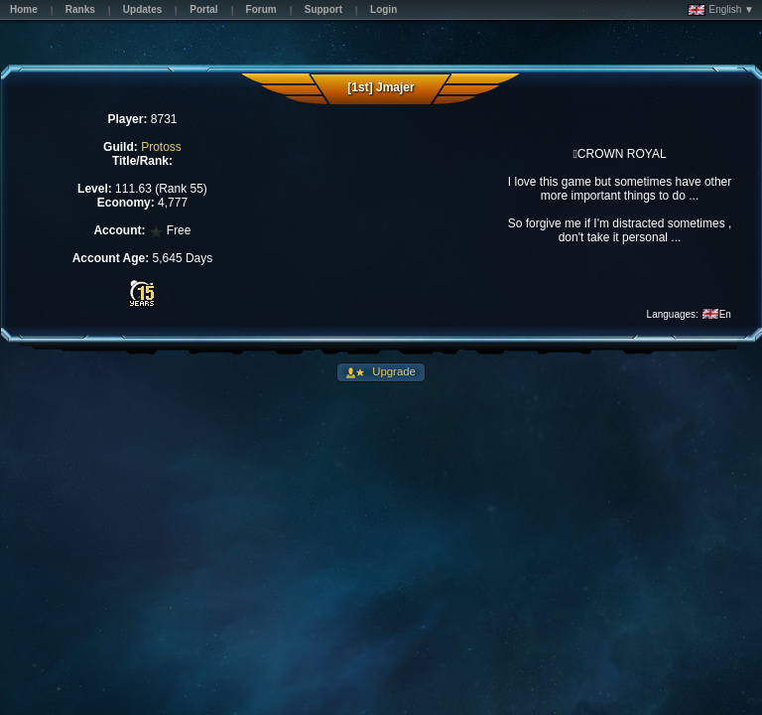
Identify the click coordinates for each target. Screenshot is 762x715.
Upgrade (392, 371)
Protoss (161, 147)
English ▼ (721, 10)
